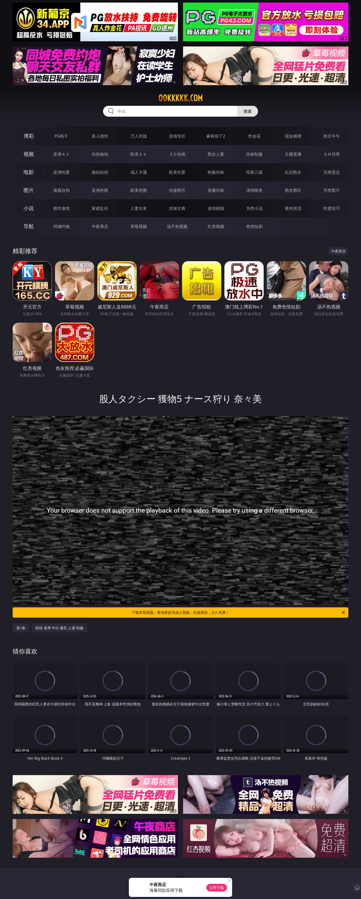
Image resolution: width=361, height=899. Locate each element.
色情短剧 (254, 226)
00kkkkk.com (180, 98)
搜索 (248, 111)
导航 (28, 226)
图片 (28, 190)
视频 (28, 153)
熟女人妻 (216, 154)
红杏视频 (216, 226)
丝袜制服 (254, 154)
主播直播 (293, 154)
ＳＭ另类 (331, 154)
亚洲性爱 (61, 172)
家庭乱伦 (100, 208)
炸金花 (254, 136)
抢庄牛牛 (331, 136)
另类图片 (331, 190)
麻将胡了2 (215, 136)
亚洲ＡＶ (61, 154)
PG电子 (61, 136)
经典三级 (254, 172)
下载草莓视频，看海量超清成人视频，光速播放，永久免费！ (239, 612)
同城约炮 (61, 226)
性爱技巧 (331, 208)
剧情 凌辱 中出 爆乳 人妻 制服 (59, 627)
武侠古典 (177, 208)
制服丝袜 (216, 172)
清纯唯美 (254, 190)
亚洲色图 (100, 190)
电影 (28, 172)
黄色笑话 (293, 208)
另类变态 (331, 172)
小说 (28, 208)
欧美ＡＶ (138, 154)
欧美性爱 (177, 172)
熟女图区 (293, 190)
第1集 (21, 627)
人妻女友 (138, 208)
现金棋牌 (293, 136)
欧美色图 (138, 190)
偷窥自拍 (61, 190)
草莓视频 (138, 226)
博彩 (28, 135)
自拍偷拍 (100, 154)
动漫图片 (177, 190)
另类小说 (254, 208)
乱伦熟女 (293, 172)
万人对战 (138, 136)
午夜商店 (100, 226)
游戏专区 (177, 136)
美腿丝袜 (216, 190)
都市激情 (61, 208)
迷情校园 (216, 208)
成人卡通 (138, 172)
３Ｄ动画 (177, 154)
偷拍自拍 (100, 172)
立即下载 (216, 887)
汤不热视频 (177, 226)
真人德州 (100, 136)
